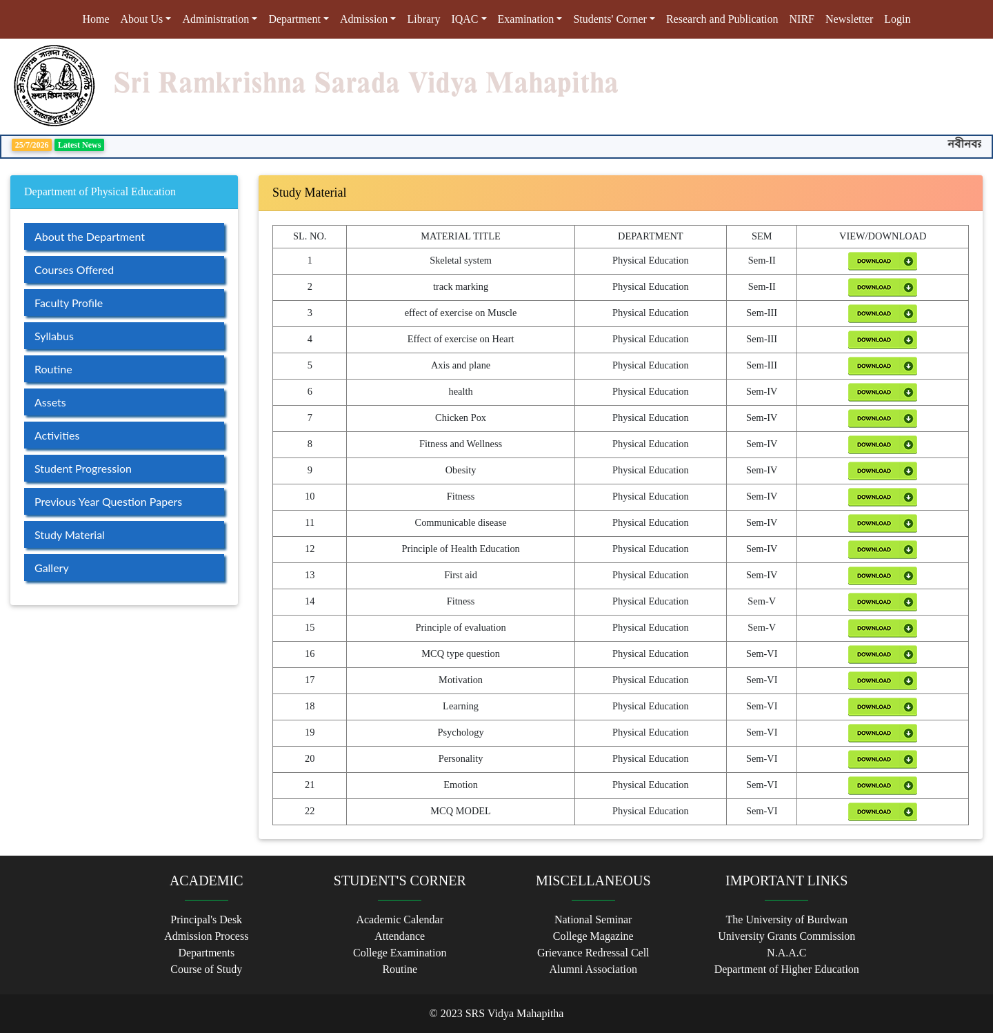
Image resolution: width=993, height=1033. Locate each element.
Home (98, 18)
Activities (56, 435)
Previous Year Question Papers (108, 501)
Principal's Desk (206, 919)
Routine (53, 368)
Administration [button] (215, 19)
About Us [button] (142, 19)
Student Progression (83, 468)
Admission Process (206, 936)
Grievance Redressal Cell (593, 952)
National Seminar (593, 919)
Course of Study (206, 969)
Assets (50, 402)
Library (423, 19)
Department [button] (294, 19)
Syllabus (54, 335)
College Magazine (593, 936)
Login (897, 19)
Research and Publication (722, 19)
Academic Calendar (399, 919)
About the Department (89, 236)
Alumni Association (593, 969)
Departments (206, 952)
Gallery (51, 567)
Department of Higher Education (786, 969)
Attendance (399, 936)
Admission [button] (364, 19)
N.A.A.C (786, 952)
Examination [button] (526, 19)
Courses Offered (74, 269)
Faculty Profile (68, 302)
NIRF (802, 19)
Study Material (69, 534)
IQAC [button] (464, 19)
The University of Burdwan (786, 919)
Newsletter (849, 19)
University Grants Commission (786, 936)
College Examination (400, 952)
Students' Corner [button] (609, 19)
